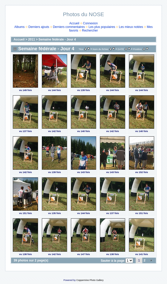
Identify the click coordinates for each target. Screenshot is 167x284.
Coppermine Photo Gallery (90, 280)
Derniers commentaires (69, 27)
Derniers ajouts (39, 27)
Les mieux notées (131, 27)
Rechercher (90, 30)
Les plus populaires (102, 27)
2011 (31, 39)
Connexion (90, 23)
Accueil (74, 23)
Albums (19, 27)
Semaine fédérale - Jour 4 (57, 39)
